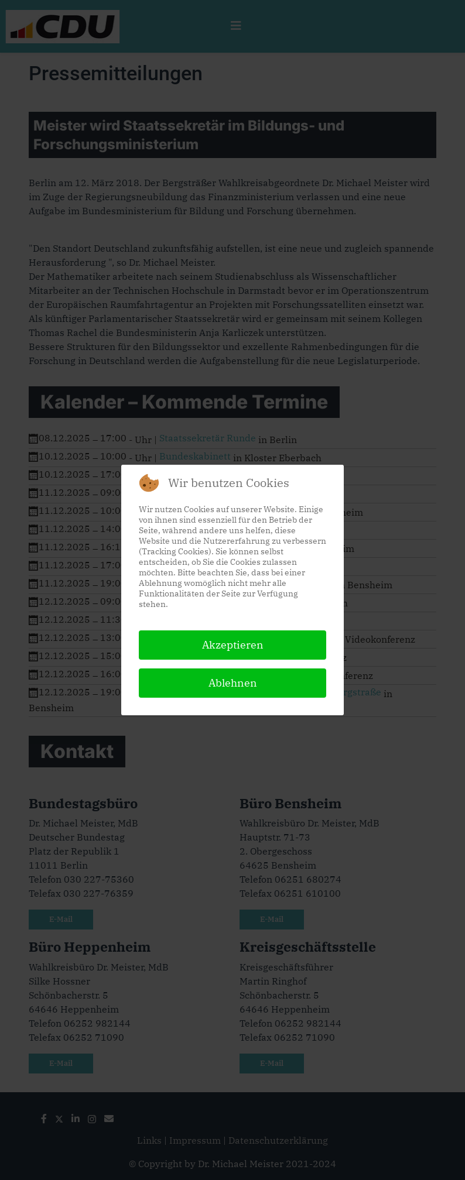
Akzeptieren (233, 644)
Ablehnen (232, 683)
